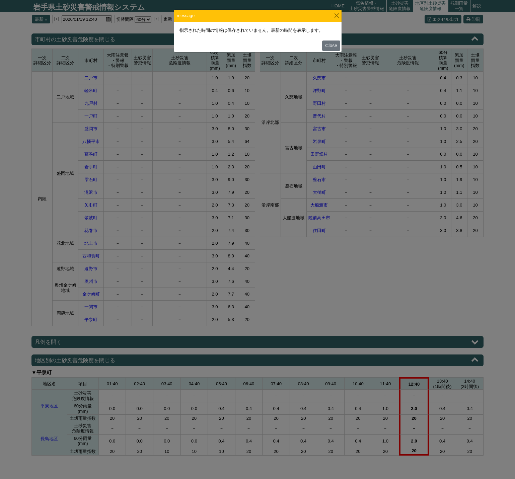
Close (331, 45)
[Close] (337, 15)
